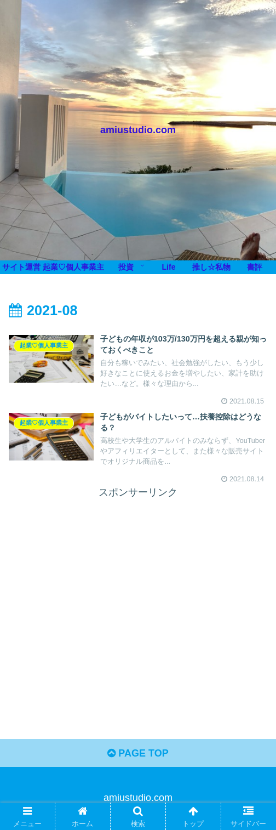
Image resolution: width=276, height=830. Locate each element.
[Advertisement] (138, 578)
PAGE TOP (137, 753)
